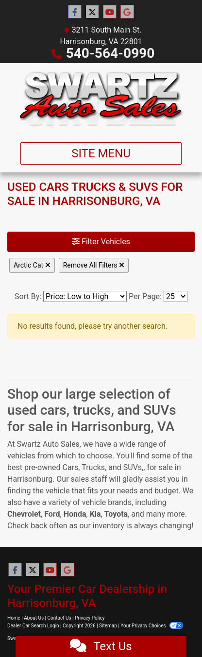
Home (13, 618)
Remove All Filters (93, 265)
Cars (71, 467)
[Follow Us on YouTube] (110, 12)
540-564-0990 (110, 53)
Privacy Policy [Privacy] (90, 618)
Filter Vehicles (101, 241)
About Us (34, 618)
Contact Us (59, 618)
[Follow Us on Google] (127, 12)
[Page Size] (175, 296)
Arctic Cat (32, 265)
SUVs (132, 467)
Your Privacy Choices (151, 625)
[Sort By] (85, 296)
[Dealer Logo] (101, 99)
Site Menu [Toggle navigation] (101, 153)
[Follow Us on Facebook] (75, 12)
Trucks (93, 467)
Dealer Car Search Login (33, 625)
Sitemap (108, 625)
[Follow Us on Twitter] (92, 12)
